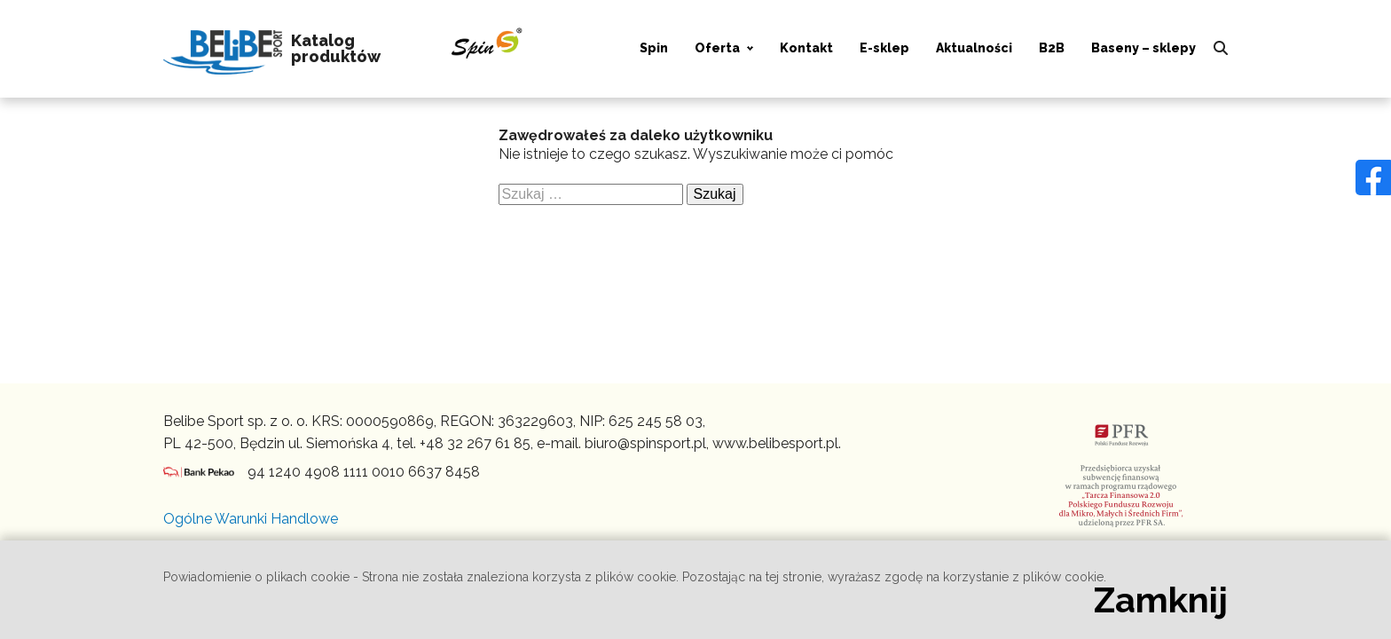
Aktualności (974, 48)
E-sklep (884, 48)
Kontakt (806, 48)
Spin (654, 48)
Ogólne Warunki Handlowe (250, 518)
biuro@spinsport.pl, (647, 443)
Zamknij (1161, 600)
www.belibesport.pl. (776, 443)
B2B (1052, 48)
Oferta (717, 48)
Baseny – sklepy (1143, 48)
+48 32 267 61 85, (476, 443)
